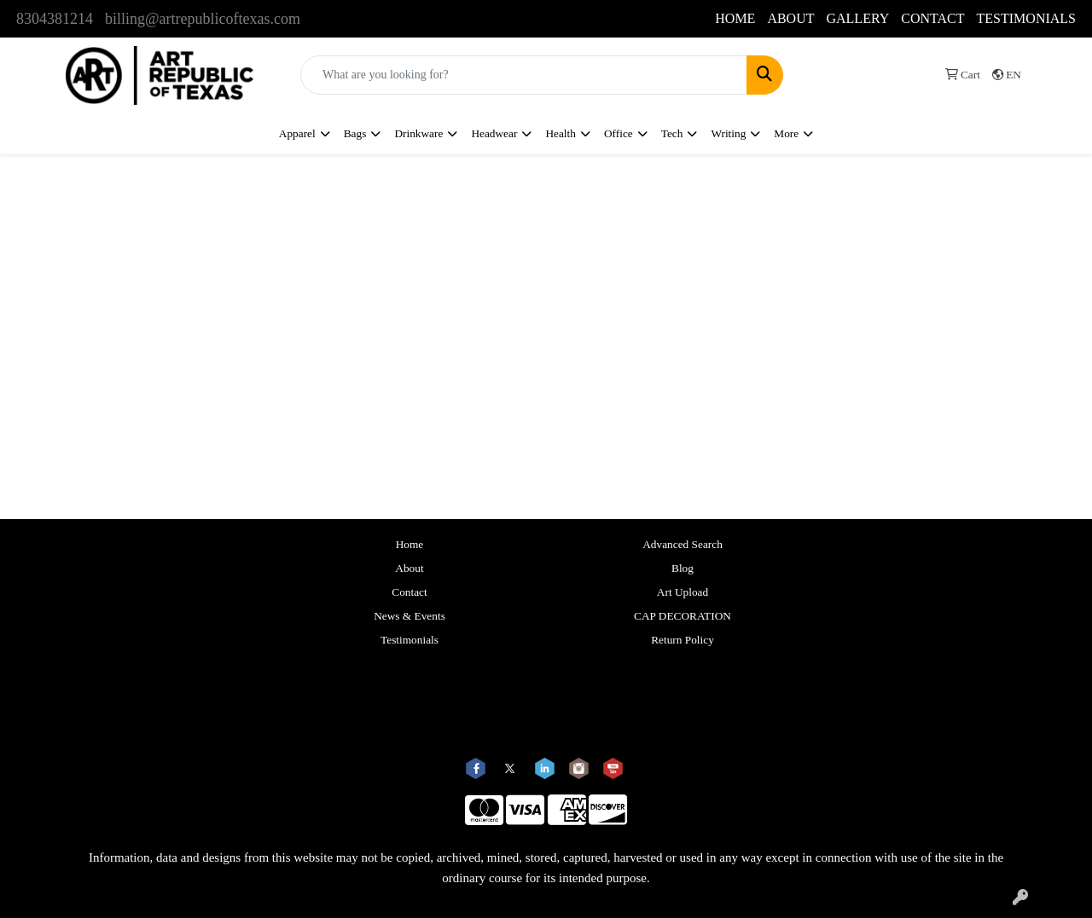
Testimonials (409, 639)
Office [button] (618, 133)
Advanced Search (682, 544)
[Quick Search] (523, 75)
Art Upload (682, 592)
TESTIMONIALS (1026, 18)
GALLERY (857, 18)
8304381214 (54, 18)
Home (410, 544)
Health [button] (560, 133)
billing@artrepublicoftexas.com (202, 18)
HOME (735, 18)
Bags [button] (355, 133)
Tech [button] (672, 133)
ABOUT (790, 18)
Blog (682, 568)
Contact (409, 592)
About (409, 568)
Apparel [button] (297, 133)
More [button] (786, 133)
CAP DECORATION (682, 615)
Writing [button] (728, 133)
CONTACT (932, 18)
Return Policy (682, 639)
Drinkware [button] (418, 133)
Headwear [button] (494, 133)
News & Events (409, 615)
